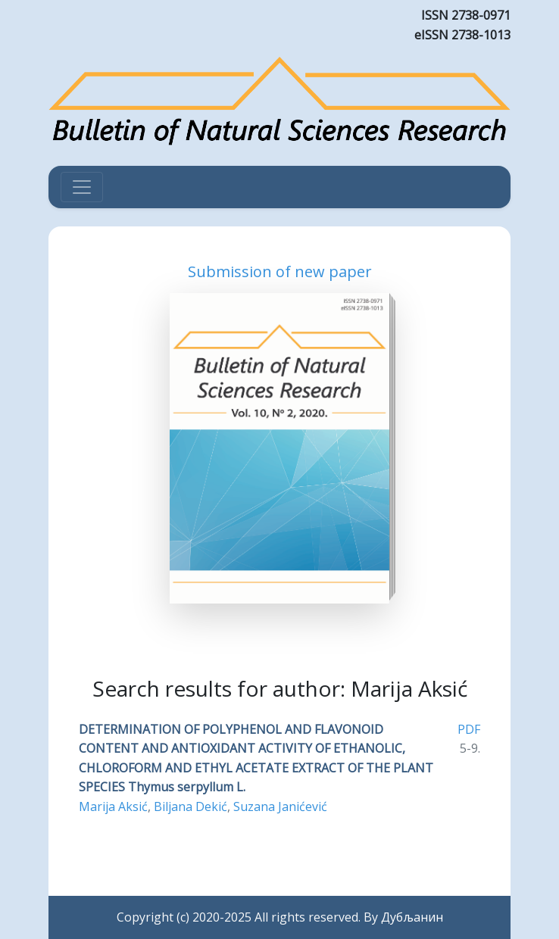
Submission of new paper (280, 271)
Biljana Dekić (190, 806)
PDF (469, 729)
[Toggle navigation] (82, 187)
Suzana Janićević (280, 806)
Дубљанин (412, 917)
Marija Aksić (113, 806)
